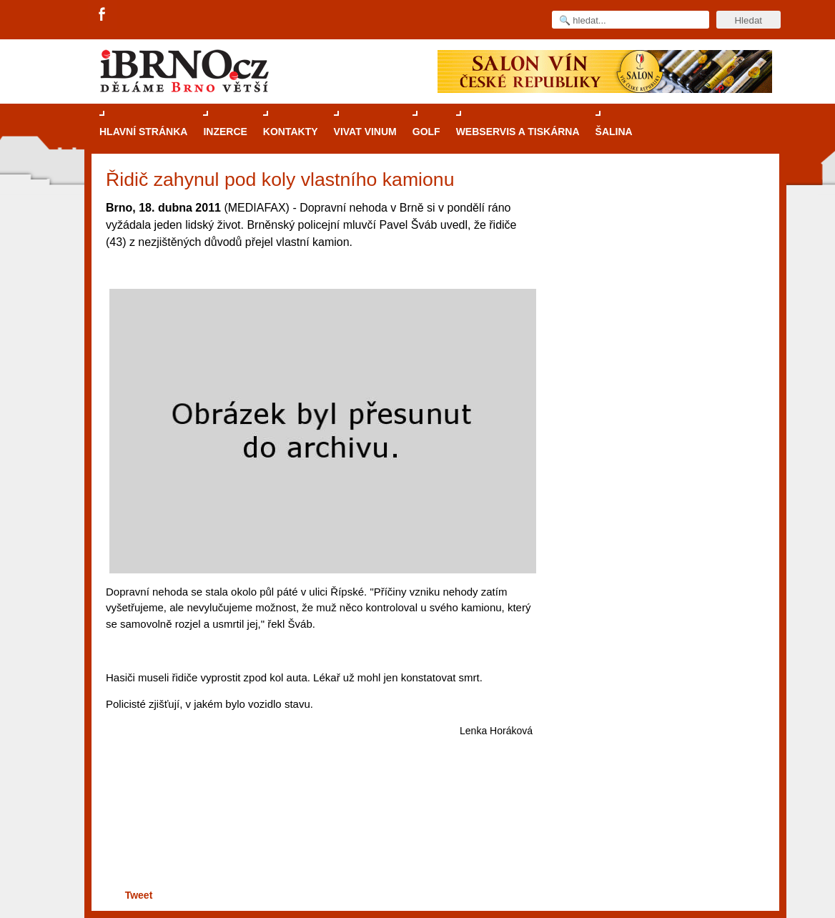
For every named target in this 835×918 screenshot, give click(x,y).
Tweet (139, 895)
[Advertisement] (317, 830)
